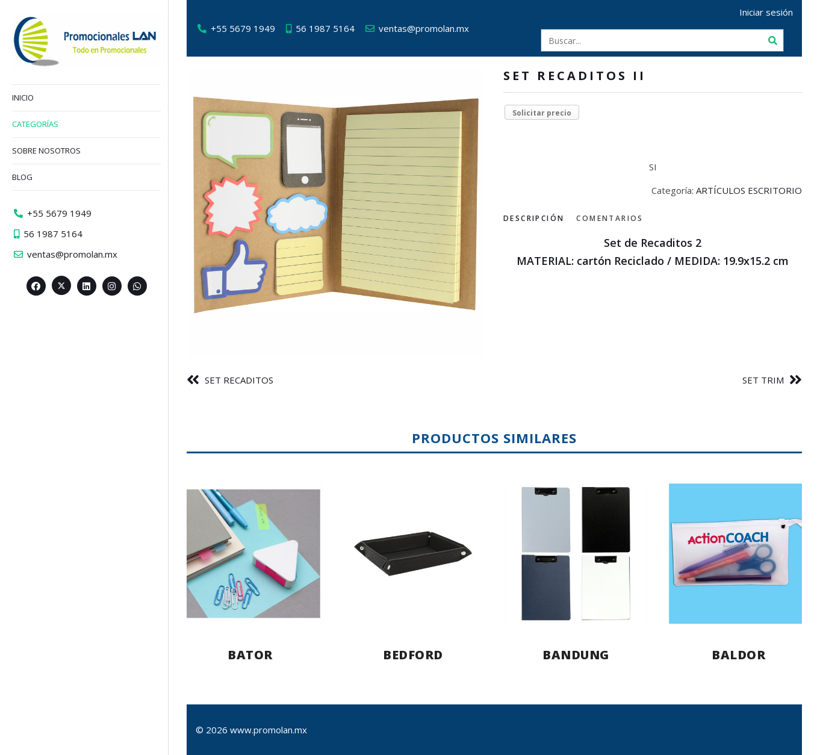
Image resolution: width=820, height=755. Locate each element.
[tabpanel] (652, 252)
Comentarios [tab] (609, 218)
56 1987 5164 (325, 28)
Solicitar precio (541, 113)
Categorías (35, 124)
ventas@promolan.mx (424, 28)
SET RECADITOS (239, 380)
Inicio (23, 97)
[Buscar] (772, 40)
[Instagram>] (112, 286)
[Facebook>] (36, 286)
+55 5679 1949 (243, 28)
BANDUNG (575, 655)
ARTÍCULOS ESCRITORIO (749, 190)
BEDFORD (413, 655)
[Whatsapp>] (137, 286)
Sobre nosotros (46, 150)
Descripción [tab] (533, 218)
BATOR (250, 655)
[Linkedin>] (86, 286)
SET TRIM (763, 380)
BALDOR (738, 655)
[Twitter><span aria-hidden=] (61, 285)
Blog (22, 177)
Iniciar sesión (766, 12)
